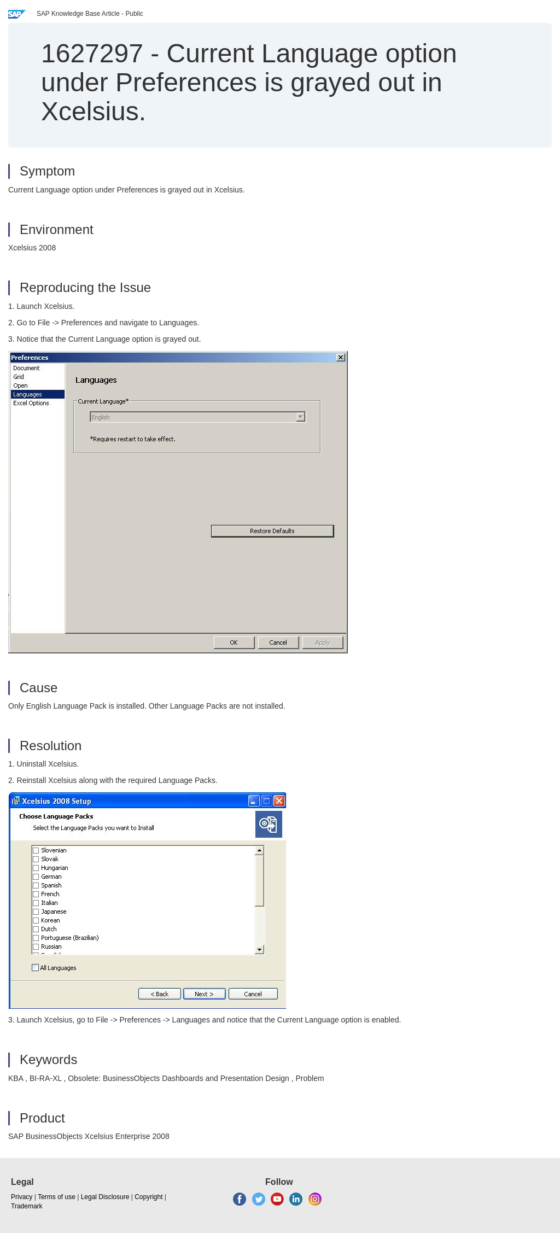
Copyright (148, 1197)
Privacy (21, 1197)
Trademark (27, 1206)
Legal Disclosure (105, 1197)
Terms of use (56, 1197)
